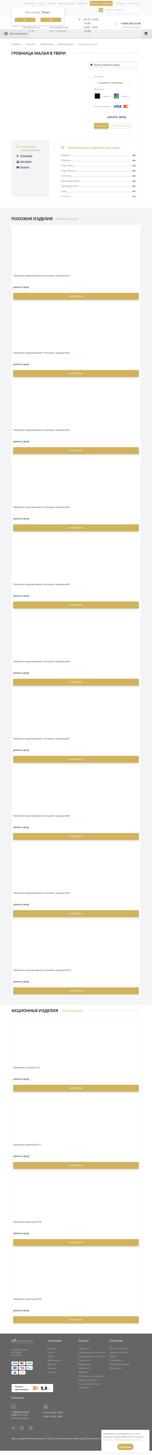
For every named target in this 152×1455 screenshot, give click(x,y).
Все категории (18, 33)
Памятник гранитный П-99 (27, 1303)
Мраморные (85, 1368)
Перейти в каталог (67, 222)
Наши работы (66, 3)
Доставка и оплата (119, 1356)
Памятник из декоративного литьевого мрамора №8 (41, 820)
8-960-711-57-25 (19, 1419)
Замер (113, 1360)
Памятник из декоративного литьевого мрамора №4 (41, 511)
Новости (82, 3)
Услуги (52, 3)
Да (25, 19)
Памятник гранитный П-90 (27, 1226)
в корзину (76, 300)
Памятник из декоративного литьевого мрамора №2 (41, 357)
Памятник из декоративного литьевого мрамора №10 (42, 974)
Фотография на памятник (92, 1380)
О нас (41, 3)
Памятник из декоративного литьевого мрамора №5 (41, 588)
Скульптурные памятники (92, 1360)
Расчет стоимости (119, 1352)
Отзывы (120, 3)
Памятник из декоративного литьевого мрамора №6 (41, 665)
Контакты (133, 3)
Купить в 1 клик (121, 130)
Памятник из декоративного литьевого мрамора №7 (41, 742)
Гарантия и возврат (120, 1368)
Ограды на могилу (88, 1384)
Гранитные (84, 1364)
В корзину (122, 125)
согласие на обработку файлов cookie (122, 1439)
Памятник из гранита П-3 (26, 1071)
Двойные (83, 1376)
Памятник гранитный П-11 (27, 1148)
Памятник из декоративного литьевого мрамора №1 (41, 279)
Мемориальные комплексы (92, 1356)
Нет (51, 19)
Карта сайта (116, 1372)
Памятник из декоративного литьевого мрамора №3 (41, 434)
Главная (52, 1352)
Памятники (84, 1352)
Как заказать (116, 1364)
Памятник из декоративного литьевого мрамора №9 (41, 897)
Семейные (84, 1372)
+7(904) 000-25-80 (130, 23)
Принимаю (125, 1447)
